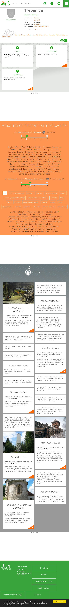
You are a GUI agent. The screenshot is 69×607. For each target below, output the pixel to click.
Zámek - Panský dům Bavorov (29, 224)
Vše (5, 193)
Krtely (10, 157)
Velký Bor (19, 171)
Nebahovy (42, 159)
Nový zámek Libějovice (50, 219)
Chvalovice (55, 147)
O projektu (44, 568)
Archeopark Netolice (35, 212)
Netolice (51, 159)
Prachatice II (15, 164)
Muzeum (37, 207)
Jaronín (31, 154)
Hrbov (46, 35)
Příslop (24, 164)
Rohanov (55, 164)
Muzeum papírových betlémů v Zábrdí (24, 226)
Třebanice (33, 10)
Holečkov (20, 152)
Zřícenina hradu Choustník (18, 216)
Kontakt (37, 595)
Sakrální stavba (61, 207)
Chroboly (46, 147)
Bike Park (18, 207)
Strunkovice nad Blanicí (18, 169)
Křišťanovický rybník (20, 229)
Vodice (9, 37)
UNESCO (39, 193)
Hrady (62, 198)
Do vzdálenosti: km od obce (27, 132)
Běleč (17, 147)
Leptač (24, 157)
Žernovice (23, 174)
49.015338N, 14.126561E (41, 26)
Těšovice (40, 169)
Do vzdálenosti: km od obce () (25, 179)
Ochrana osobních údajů (12, 595)
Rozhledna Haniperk (53, 221)
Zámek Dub (47, 224)
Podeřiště (37, 161)
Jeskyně (52, 202)
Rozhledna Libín (51, 212)
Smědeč (29, 166)
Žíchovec (31, 174)
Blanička (37, 147)
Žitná (39, 174)
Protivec (32, 164)
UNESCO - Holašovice (15, 221)
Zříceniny (17, 202)
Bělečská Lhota (27, 147)
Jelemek (39, 154)
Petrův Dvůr (27, 161)
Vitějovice (28, 171)
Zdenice (57, 171)
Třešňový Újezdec (61, 35)
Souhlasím (59, 602)
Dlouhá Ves (22, 149)
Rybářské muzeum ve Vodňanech (42, 229)
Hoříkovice (29, 35)
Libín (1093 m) (22, 214)
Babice (10, 147)
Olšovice (10, 161)
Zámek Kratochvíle (17, 212)
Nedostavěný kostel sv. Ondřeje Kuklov (46, 216)
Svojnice (32, 169)
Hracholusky (55, 152)
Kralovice (56, 154)
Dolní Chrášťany (20, 35)
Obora (58, 159)
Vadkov (4, 37)
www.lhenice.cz (36, 30)
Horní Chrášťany (38, 35)
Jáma (25, 154)
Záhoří (49, 171)
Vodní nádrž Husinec (18, 219)
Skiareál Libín (34, 219)
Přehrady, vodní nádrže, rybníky (15, 198)
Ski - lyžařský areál (51, 193)
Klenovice (47, 154)
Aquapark (30, 193)
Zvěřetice (46, 174)
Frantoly (11, 152)
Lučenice (50, 157)
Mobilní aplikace (44, 588)
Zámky (9, 202)
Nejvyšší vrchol (7, 207)
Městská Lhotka (22, 159)
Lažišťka (17, 157)
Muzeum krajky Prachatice (40, 214)
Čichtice (13, 149)
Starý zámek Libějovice (35, 221)
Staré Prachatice (51, 166)
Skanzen (62, 193)
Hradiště (11, 154)
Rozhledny (53, 198)
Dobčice (31, 149)
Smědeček (38, 166)
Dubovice (54, 149)
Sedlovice (14, 166)
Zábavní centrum (48, 207)
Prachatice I (57, 161)
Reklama (44, 575)
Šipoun (22, 166)
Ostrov (18, 161)
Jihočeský (37, 20)
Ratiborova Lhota (43, 164)
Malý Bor (10, 159)
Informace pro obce (44, 581)
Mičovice (33, 159)
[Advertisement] (34, 107)
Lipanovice (41, 157)
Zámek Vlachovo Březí (50, 226)
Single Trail (27, 207)
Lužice (57, 157)
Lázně (60, 202)
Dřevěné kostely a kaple (30, 202)
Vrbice (42, 171)
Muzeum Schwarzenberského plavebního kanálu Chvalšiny (34, 231)
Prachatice (37, 24)
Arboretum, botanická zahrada (37, 198)
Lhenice (36, 18)
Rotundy (44, 202)
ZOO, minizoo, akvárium (16, 193)
